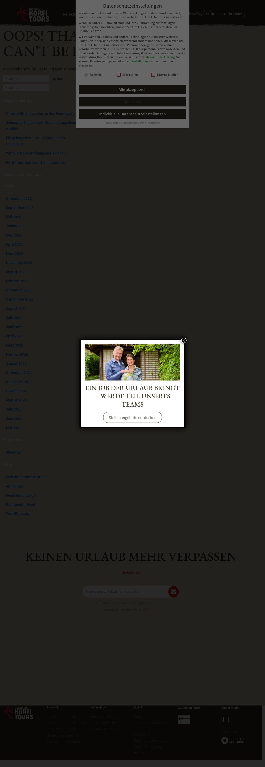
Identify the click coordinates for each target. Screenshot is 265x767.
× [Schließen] (183, 340)
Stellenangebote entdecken (133, 417)
